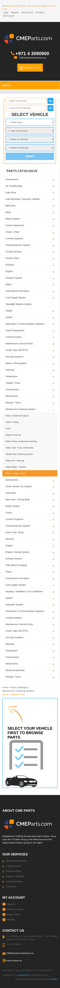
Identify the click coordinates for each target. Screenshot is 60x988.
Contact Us (11, 886)
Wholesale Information (16, 861)
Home (5, 687)
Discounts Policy (13, 871)
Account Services (14, 881)
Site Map (11, 919)
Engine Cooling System (17, 552)
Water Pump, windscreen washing (21, 441)
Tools (8, 428)
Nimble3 (54, 979)
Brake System (13, 218)
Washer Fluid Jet (13, 435)
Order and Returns (23, 970)
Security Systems (14, 356)
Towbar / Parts (13, 383)
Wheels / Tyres (13, 402)
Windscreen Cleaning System (21, 409)
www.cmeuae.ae (14, 960)
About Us (11, 904)
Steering (10, 370)
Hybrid (9, 317)
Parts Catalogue (19, 687)
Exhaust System (14, 278)
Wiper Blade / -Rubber (16, 467)
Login (5, 12)
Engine (9, 271)
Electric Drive (12, 258)
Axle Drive (11, 192)
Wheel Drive (12, 396)
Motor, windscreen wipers (17, 415)
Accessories (12, 179)
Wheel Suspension (15, 670)
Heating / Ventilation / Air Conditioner (24, 591)
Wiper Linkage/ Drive (13, 694)
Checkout (39, 12)
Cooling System (14, 251)
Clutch (9, 512)
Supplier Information (15, 876)
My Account (8, 15)
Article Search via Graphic (19, 486)
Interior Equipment (15, 330)
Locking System (14, 337)
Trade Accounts (13, 866)
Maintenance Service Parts (19, 343)
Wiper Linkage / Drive (15, 473)
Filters (9, 284)
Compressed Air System (18, 245)
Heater (9, 310)
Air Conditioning (14, 186)
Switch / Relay (12, 422)
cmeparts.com (23, 975)
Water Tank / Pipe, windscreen (20, 448)
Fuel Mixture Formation (17, 291)
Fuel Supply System (16, 297)
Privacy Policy (13, 914)
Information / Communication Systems (25, 324)
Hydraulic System (14, 604)
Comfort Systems (14, 238)
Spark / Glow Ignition (16, 363)
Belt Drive (11, 205)
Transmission (12, 389)
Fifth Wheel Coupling (16, 565)
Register (15, 12)
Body (8, 212)
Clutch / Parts (12, 232)
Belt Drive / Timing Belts (18, 499)
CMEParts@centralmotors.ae (32, 58)
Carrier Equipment (15, 225)
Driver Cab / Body (15, 532)
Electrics (10, 264)
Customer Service (15, 909)
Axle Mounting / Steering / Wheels (23, 199)
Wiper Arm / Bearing (15, 460)
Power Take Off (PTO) (17, 350)
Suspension (12, 376)
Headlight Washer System (19, 304)
